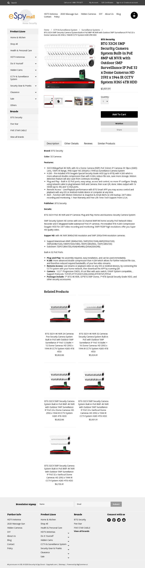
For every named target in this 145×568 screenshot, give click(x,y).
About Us (109, 14)
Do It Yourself (16, 63)
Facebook (109, 520)
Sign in (118, 3)
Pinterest (114, 520)
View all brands (17, 137)
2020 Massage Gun (69, 14)
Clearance (14, 92)
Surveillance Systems (91, 30)
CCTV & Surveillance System (19, 77)
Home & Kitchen (17, 37)
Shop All (14, 44)
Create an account (131, 3)
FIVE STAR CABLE (18, 130)
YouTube (124, 520)
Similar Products (106, 143)
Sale (12, 98)
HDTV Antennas (17, 57)
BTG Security (16, 117)
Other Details (71, 143)
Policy (56, 16)
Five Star (14, 124)
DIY (100, 14)
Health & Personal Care (21, 50)
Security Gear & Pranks (20, 85)
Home (46, 30)
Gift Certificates (107, 3)
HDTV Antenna (51, 14)
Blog (118, 14)
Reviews (88, 143)
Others (13, 105)
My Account (93, 3)
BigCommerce (82, 564)
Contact (47, 16)
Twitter (119, 520)
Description (53, 143)
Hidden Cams (16, 70)
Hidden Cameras (88, 14)
